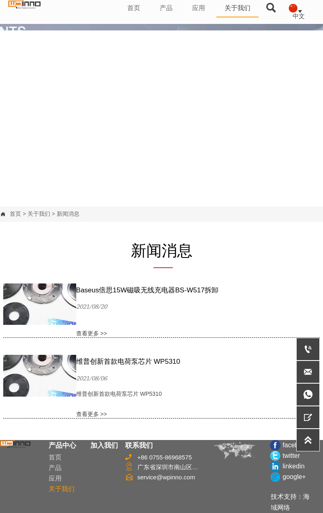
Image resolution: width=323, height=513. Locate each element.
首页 (15, 213)
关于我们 (39, 213)
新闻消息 (68, 213)
